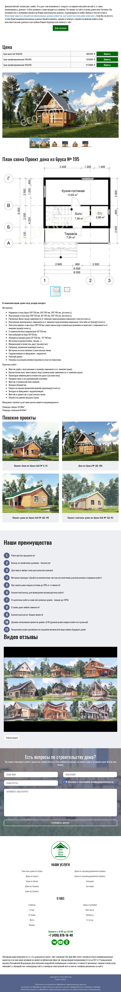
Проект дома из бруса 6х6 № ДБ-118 (30, 517)
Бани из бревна (32, 891)
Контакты (90, 909)
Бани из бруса (32, 881)
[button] (115, 75)
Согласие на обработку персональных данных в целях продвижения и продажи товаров (60, 987)
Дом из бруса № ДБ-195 (90, 465)
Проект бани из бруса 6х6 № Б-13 (30, 465)
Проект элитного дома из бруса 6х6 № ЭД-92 (90, 517)
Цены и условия (90, 904)
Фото (32, 919)
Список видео (12, 737)
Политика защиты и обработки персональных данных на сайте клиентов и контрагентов (60, 989)
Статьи (89, 919)
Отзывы (31, 914)
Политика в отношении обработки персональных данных (60, 984)
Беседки (90, 881)
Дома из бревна (32, 886)
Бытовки (90, 886)
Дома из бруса (32, 876)
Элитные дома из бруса (31, 871)
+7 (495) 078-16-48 (60, 935)
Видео (32, 924)
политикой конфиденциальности (96, 781)
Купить (107, 53)
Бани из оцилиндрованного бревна (90, 876)
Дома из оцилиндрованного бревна (89, 871)
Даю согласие (60, 28)
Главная (31, 904)
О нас (31, 909)
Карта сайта (60, 979)
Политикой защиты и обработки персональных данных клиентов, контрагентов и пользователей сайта (50, 15)
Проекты (90, 914)
